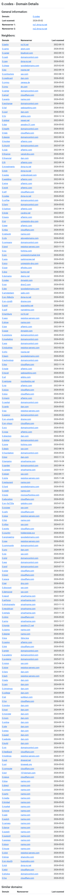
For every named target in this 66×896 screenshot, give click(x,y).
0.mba (5, 230)
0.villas (5, 524)
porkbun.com (27, 697)
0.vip (4, 385)
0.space (5, 579)
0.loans (5, 217)
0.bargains (7, 461)
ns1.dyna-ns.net (40, 24)
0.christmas (7, 688)
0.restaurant (7, 482)
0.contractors (8, 74)
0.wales (5, 175)
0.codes (36, 16)
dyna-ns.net (26, 61)
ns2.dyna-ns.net (40, 29)
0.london (6, 705)
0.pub (4, 760)
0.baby (5, 680)
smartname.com (28, 461)
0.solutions (7, 335)
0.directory (6, 436)
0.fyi (4, 116)
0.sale (4, 815)
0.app (4, 343)
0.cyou (5, 86)
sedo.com (25, 293)
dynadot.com (27, 280)
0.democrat (7, 592)
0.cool (5, 112)
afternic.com (26, 141)
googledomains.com (30, 65)
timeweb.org (26, 764)
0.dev (4, 289)
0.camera (6, 823)
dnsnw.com (26, 301)
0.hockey (6, 141)
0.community (8, 545)
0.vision (5, 663)
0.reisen (5, 474)
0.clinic (5, 617)
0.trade (5, 369)
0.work (5, 187)
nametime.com (27, 310)
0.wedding (6, 179)
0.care (5, 61)
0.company (7, 242)
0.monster (6, 714)
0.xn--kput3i (7, 861)
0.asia (5, 259)
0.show (5, 322)
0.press (5, 731)
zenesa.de (25, 82)
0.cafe (5, 512)
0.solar (5, 571)
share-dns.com (27, 857)
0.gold (5, 305)
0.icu (4, 251)
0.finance (6, 154)
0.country (6, 533)
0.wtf (4, 192)
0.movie (5, 811)
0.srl (4, 377)
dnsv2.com (26, 284)
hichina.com (26, 251)
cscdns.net (25, 213)
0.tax (4, 411)
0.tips (4, 364)
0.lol (4, 221)
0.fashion (6, 209)
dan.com (25, 78)
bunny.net (25, 272)
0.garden (6, 465)
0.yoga (5, 432)
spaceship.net (27, 305)
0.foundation (8, 453)
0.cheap (5, 65)
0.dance (5, 827)
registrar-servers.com (30, 246)
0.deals (5, 448)
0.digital (5, 440)
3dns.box (25, 638)
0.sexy (5, 318)
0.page (5, 331)
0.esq (4, 562)
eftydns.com (26, 267)
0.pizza (5, 390)
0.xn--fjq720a (8, 503)
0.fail (4, 108)
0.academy (7, 655)
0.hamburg (7, 314)
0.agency (6, 415)
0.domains (7, 276)
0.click (5, 853)
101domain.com (28, 773)
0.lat (4, 697)
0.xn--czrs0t (7, 301)
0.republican (7, 608)
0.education (7, 499)
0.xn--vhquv (7, 423)
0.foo (4, 878)
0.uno (4, 550)
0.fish (4, 520)
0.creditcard (7, 78)
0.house (5, 848)
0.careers (6, 470)
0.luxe (4, 267)
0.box (4, 638)
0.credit (5, 491)
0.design (6, 137)
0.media (5, 798)
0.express (6, 840)
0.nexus (5, 777)
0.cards (5, 406)
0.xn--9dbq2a (8, 297)
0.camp (5, 49)
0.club (5, 150)
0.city (4, 238)
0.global (5, 120)
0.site (4, 726)
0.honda (5, 625)
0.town (5, 575)
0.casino (6, 642)
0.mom (5, 718)
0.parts (5, 794)
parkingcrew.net (28, 259)
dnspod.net (26, 760)
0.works (5, 528)
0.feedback (7, 752)
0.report (5, 596)
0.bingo (5, 857)
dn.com (24, 86)
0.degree (6, 634)
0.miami (5, 398)
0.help (5, 133)
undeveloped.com (29, 175)
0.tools (5, 495)
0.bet (4, 583)
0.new (4, 541)
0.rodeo (5, 280)
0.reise (5, 516)
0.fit (3, 162)
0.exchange (7, 103)
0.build (5, 743)
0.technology (8, 360)
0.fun (4, 701)
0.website (6, 739)
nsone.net (25, 70)
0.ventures (6, 381)
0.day (4, 124)
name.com (25, 99)
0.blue (5, 781)
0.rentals (6, 613)
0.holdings (6, 756)
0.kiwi (4, 457)
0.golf (4, 310)
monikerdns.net (28, 381)
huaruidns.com (27, 861)
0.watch (5, 819)
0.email (5, 95)
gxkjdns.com (26, 503)
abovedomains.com (30, 238)
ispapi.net (25, 120)
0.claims (6, 630)
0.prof (4, 566)
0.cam (5, 684)
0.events (6, 99)
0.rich (4, 865)
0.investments (8, 166)
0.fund (5, 486)
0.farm (5, 204)
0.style (5, 478)
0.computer (7, 768)
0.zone (5, 444)
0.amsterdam (8, 293)
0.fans (5, 672)
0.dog (4, 272)
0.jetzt (5, 869)
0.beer (5, 225)
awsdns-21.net (27, 625)
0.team (5, 356)
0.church (6, 145)
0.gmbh (5, 651)
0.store (5, 667)
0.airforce (6, 600)
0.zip (4, 554)
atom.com (25, 49)
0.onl (4, 764)
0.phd (4, 558)
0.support (6, 836)
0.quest (5, 735)
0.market (6, 806)
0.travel (5, 373)
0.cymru (5, 82)
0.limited (6, 802)
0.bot (4, 773)
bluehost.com (27, 53)
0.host (5, 709)
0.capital (6, 402)
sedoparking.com (28, 108)
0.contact (6, 789)
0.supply (6, 832)
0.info (4, 352)
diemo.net (25, 276)
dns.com (24, 583)
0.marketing (7, 339)
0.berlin (5, 44)
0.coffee (5, 200)
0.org (4, 255)
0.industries (7, 347)
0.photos (6, 874)
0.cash (5, 57)
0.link (4, 646)
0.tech (5, 676)
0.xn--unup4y (8, 419)
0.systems (6, 659)
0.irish (5, 171)
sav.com (24, 74)
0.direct (5, 785)
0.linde (5, 213)
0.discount (6, 587)
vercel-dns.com (27, 154)
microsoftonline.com (30, 495)
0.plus (5, 394)
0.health (5, 129)
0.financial (6, 158)
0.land (5, 246)
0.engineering (8, 537)
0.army (5, 621)
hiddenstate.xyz (28, 533)
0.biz (4, 70)
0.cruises (6, 507)
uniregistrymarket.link (30, 255)
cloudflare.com (27, 95)
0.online (5, 722)
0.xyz (4, 427)
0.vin (4, 747)
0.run (4, 284)
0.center (5, 91)
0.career (5, 53)
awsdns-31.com (28, 124)
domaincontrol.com (29, 57)
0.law (4, 326)
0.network (6, 234)
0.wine (5, 183)
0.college (6, 693)
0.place (5, 844)
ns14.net (24, 44)
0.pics (4, 263)
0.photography (8, 604)
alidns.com (26, 116)
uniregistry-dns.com (29, 221)
